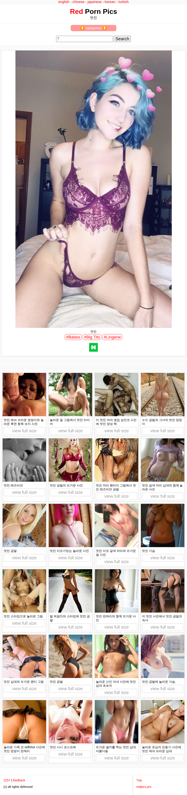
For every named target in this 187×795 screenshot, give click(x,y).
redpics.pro (143, 786)
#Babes (73, 337)
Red (76, 11)
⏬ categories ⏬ (93, 28)
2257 (6, 780)
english (63, 2)
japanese (94, 2)
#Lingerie (112, 337)
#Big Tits (92, 337)
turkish (124, 2)
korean (110, 2)
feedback (19, 780)
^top (139, 780)
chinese (78, 2)
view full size (24, 430)
